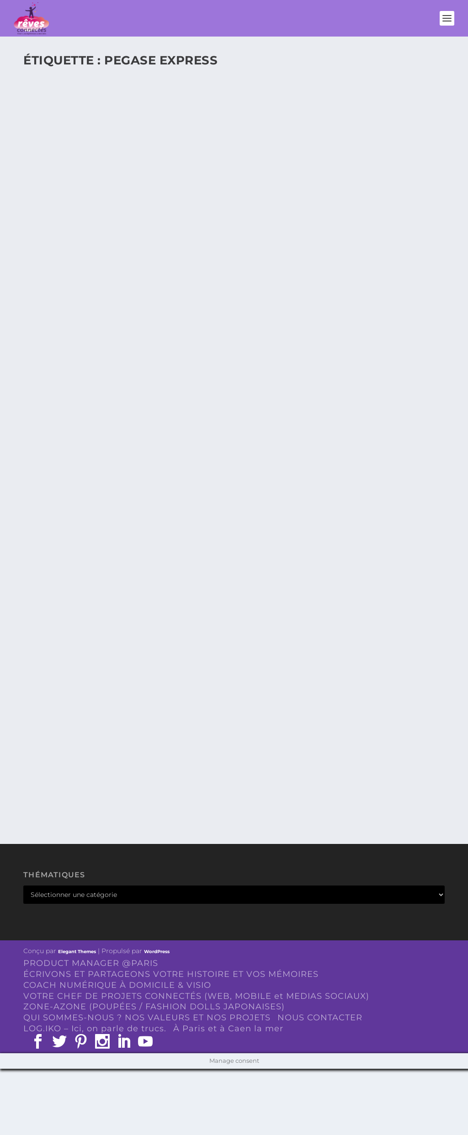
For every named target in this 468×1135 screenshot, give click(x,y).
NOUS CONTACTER (319, 1018)
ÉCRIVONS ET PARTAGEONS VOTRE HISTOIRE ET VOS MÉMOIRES (171, 974)
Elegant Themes (77, 952)
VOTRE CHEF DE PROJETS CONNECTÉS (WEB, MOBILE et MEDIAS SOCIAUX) (196, 996)
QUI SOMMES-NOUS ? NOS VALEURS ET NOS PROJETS (147, 1018)
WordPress (157, 952)
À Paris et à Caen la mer (228, 1029)
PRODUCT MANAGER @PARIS (90, 963)
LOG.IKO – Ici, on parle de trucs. (94, 1029)
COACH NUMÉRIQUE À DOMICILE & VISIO (117, 985)
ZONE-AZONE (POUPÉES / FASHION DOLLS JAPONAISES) (154, 1007)
